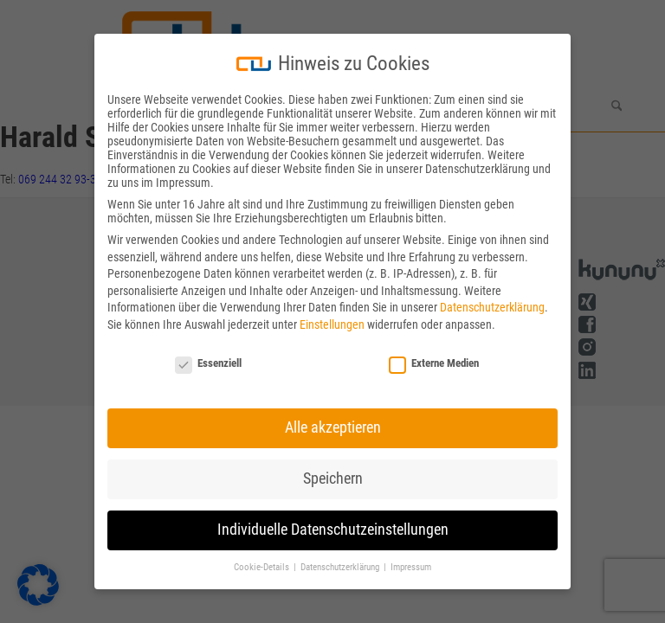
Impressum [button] (411, 567)
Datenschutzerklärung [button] (341, 567)
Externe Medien (434, 362)
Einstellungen (332, 324)
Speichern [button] (333, 478)
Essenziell (208, 362)
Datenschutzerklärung (492, 307)
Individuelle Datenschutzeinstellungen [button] (333, 529)
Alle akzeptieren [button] (333, 427)
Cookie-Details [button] (263, 567)
